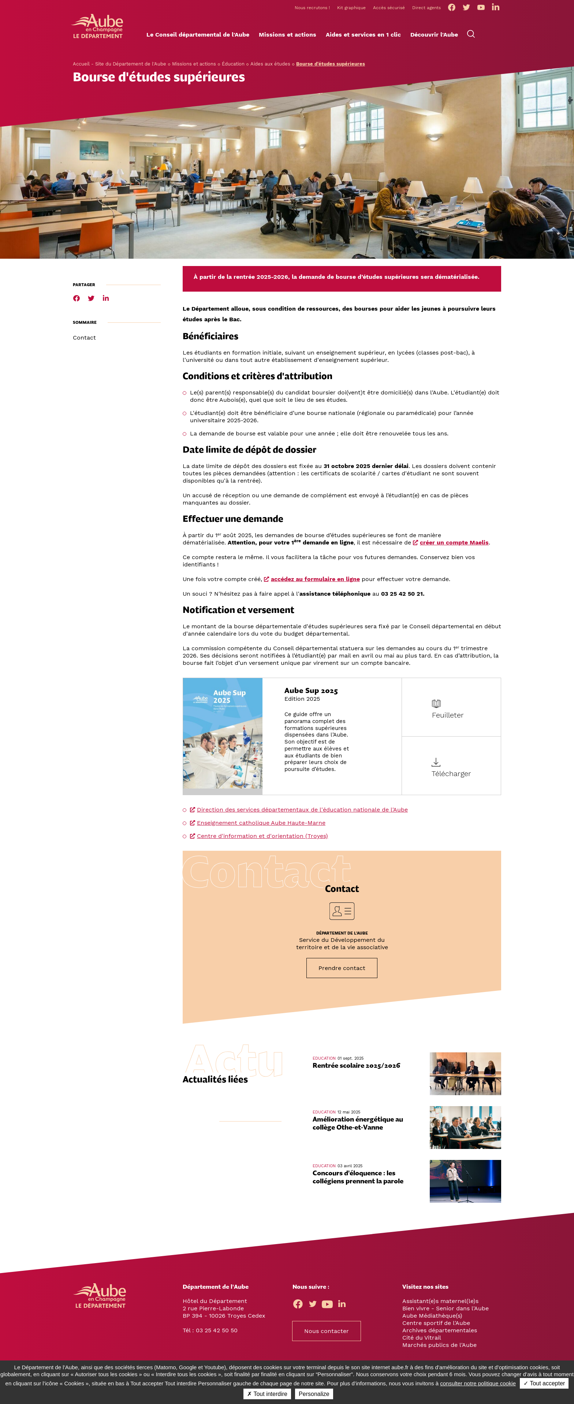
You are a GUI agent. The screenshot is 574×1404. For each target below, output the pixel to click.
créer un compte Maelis (454, 544)
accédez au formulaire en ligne (315, 581)
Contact (84, 339)
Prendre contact (341, 970)
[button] (198, 37)
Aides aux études (270, 66)
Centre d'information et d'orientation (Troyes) (262, 838)
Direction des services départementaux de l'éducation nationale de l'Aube (302, 811)
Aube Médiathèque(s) (432, 1317)
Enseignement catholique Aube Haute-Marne (261, 824)
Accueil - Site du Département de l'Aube (119, 66)
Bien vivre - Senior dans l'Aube (445, 1310)
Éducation (233, 66)
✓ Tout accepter (544, 1383)
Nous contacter (326, 1333)
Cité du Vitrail (421, 1339)
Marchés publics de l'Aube (439, 1347)
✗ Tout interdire (267, 1394)
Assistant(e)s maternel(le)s (440, 1303)
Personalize (314, 1394)
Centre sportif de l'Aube (436, 1325)
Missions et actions (194, 66)
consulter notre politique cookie (478, 1383)
